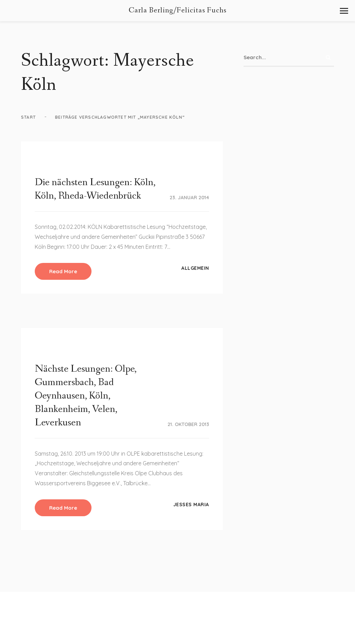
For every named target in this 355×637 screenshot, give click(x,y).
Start (28, 117)
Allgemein (195, 268)
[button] (344, 11)
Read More (63, 271)
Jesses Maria (191, 504)
